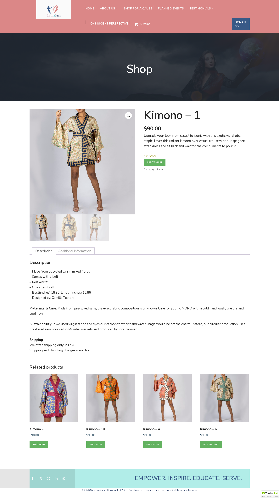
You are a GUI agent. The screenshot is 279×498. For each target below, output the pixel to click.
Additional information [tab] (74, 251)
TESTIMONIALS (200, 8)
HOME (90, 8)
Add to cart (154, 162)
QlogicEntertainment (186, 490)
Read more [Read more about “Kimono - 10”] (95, 444)
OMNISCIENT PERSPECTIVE (109, 23)
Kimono (160, 169)
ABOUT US (107, 8)
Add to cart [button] (211, 444)
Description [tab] (44, 251)
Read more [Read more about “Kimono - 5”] (39, 444)
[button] (128, 115)
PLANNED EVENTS (171, 8)
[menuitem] (107, 7)
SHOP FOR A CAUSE (138, 8)
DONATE (241, 23)
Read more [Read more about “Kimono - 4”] (152, 444)
